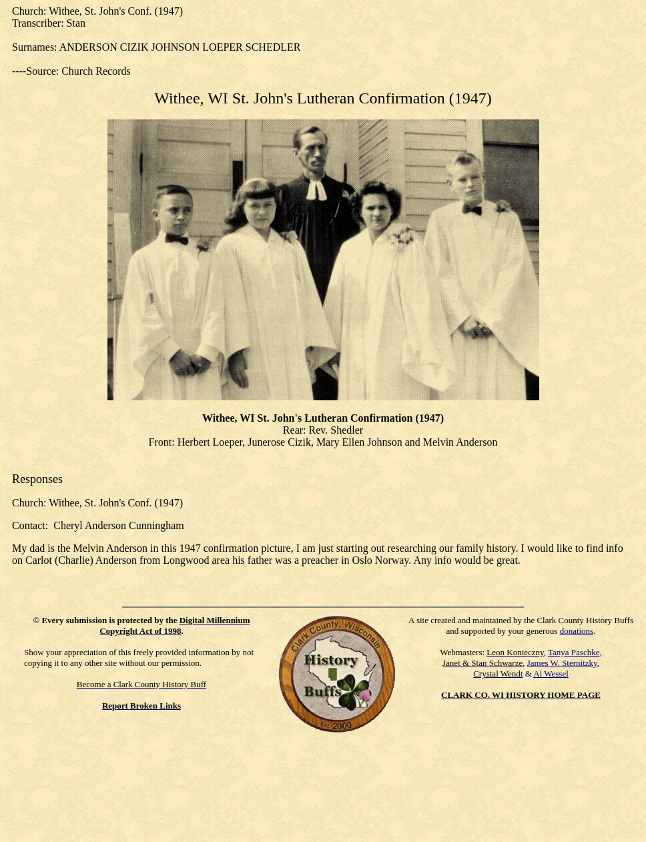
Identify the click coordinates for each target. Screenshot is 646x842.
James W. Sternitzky (562, 663)
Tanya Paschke (573, 652)
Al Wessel (551, 674)
